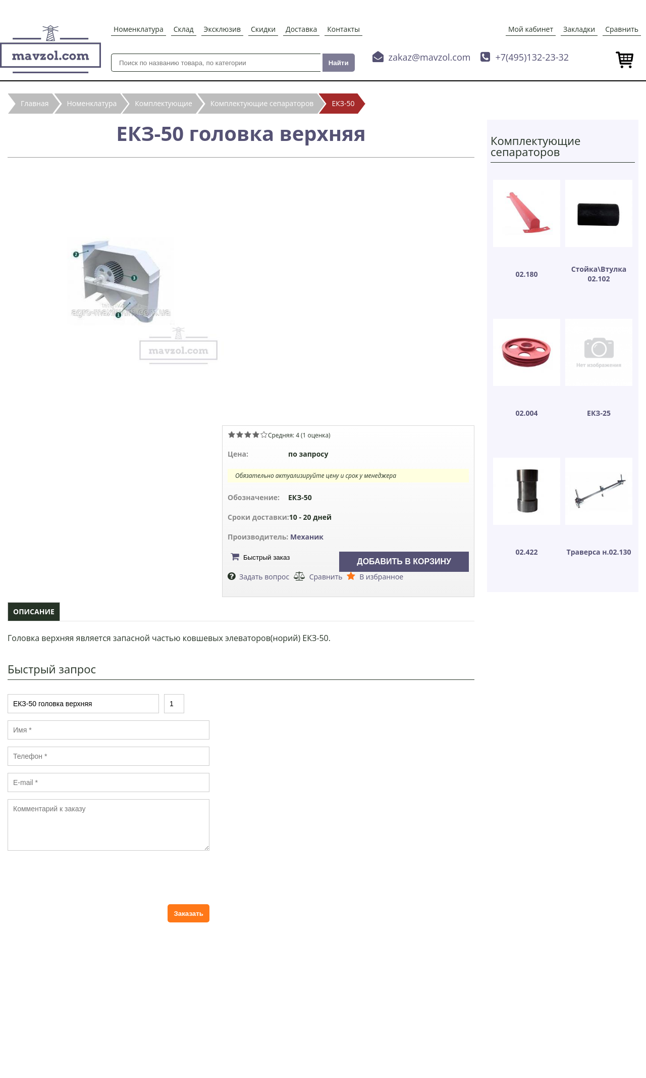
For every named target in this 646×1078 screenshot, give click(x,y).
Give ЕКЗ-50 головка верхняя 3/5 (248, 434)
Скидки (263, 29)
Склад (184, 29)
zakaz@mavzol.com (430, 57)
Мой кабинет (530, 29)
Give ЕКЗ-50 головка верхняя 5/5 (264, 434)
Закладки (579, 29)
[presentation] (84, 877)
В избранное (381, 576)
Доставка (301, 29)
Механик (307, 537)
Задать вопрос (264, 576)
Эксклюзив (222, 29)
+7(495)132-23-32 (532, 57)
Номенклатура (139, 29)
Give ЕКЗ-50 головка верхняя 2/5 (240, 434)
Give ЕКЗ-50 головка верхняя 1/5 (232, 434)
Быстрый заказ (266, 557)
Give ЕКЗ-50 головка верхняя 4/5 (256, 434)
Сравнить (621, 29)
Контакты (343, 29)
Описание (34, 611)
